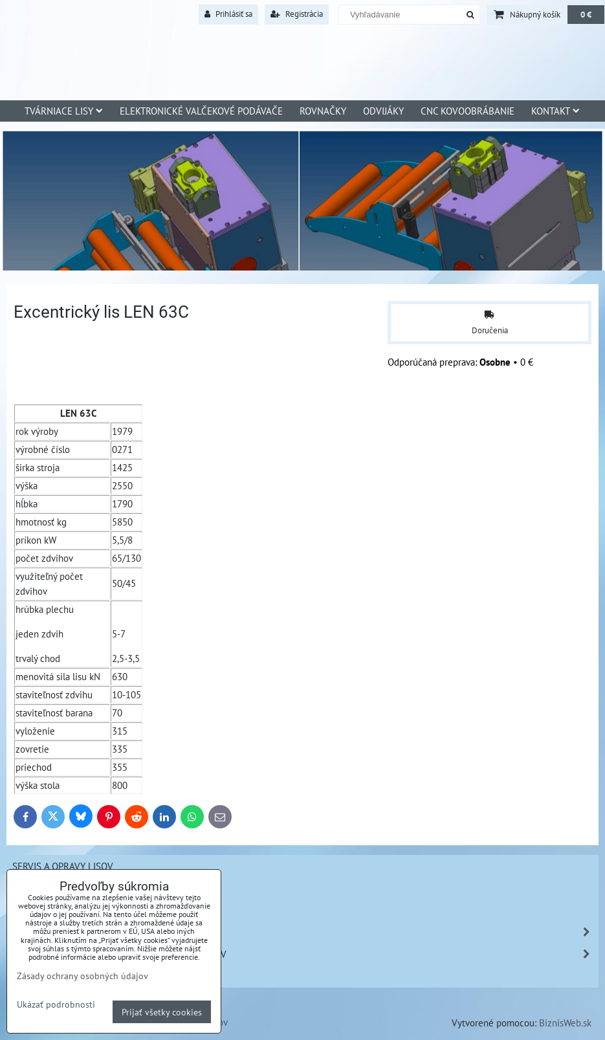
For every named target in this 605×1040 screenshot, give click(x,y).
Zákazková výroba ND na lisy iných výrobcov (305, 954)
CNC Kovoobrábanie (467, 110)
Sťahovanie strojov (58, 887)
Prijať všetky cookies (162, 1012)
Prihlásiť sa (228, 13)
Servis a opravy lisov (62, 865)
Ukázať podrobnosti (56, 1004)
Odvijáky (383, 110)
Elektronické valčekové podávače (201, 110)
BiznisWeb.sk (565, 1022)
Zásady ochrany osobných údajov (82, 975)
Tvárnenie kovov (52, 909)
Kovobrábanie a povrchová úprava (95, 975)
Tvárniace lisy (64, 110)
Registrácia (296, 13)
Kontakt (555, 110)
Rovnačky (323, 110)
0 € (585, 14)
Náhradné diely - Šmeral (305, 932)
